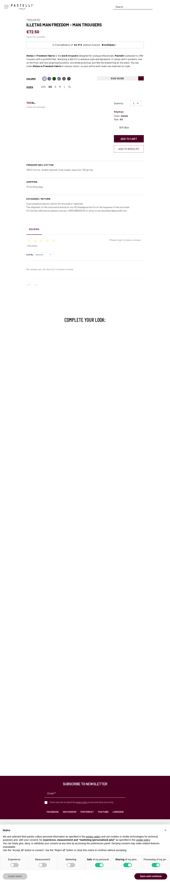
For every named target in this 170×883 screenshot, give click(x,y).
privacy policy (82, 802)
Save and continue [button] (151, 876)
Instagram (69, 811)
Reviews (34, 229)
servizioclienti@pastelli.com (112, 210)
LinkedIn (118, 811)
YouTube (103, 811)
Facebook (53, 811)
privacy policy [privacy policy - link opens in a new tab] (93, 836)
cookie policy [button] (143, 839)
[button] (165, 830)
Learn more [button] (15, 876)
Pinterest (87, 811)
